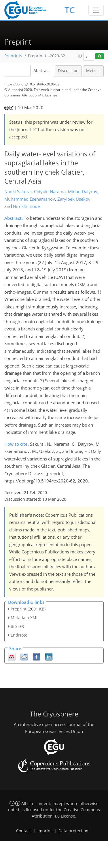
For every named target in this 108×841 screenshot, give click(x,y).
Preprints (13, 55)
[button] (80, 55)
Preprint (18, 609)
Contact (23, 830)
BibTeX (17, 626)
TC (70, 10)
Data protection (73, 830)
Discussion (68, 70)
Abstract (41, 70)
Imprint (44, 830)
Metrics (93, 70)
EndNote (19, 635)
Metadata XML (24, 617)
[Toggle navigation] (96, 10)
